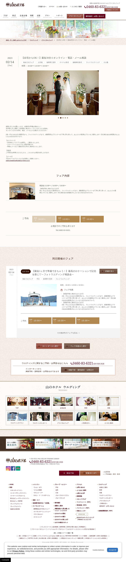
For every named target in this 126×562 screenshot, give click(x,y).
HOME (12, 484)
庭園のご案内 (59, 506)
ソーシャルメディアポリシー (56, 529)
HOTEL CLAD (33, 538)
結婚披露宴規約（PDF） (106, 511)
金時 (57, 490)
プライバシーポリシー (39, 529)
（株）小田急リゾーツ (25, 536)
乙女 (57, 492)
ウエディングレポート (106, 498)
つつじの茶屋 (38, 490)
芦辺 (57, 487)
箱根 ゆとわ (60, 536)
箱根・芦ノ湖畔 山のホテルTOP (16, 40)
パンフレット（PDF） (83, 508)
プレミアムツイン (15, 506)
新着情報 (79, 496)
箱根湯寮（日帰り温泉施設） (99, 536)
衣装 (100, 492)
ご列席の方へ (103, 503)
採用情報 (62, 527)
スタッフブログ (81, 499)
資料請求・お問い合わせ (106, 506)
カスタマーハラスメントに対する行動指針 (81, 529)
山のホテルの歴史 (60, 513)
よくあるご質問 (81, 490)
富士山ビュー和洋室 (16, 501)
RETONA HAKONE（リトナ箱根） (76, 536)
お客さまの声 (81, 493)
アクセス (79, 484)
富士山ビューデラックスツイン (19, 498)
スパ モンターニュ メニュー (42, 511)
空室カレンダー (81, 511)
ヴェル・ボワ (38, 487)
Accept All (112, 550)
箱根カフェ (23, 538)
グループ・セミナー (61, 484)
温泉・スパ (36, 500)
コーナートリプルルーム (17, 495)
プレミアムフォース (16, 504)
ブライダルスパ (38, 514)
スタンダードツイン (16, 490)
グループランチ (60, 498)
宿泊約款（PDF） (82, 505)
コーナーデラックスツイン (18, 493)
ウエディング (34, 40)
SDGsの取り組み (72, 527)
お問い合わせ (81, 487)
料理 (100, 490)
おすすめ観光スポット (61, 522)
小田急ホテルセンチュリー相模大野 (72, 538)
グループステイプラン (62, 495)
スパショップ (38, 517)
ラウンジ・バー (38, 492)
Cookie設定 (5, 560)
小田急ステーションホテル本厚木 (95, 538)
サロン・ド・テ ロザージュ (42, 495)
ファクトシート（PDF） (84, 502)
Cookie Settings (98, 550)
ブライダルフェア (47, 40)
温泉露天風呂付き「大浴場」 (41, 503)
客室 (11, 487)
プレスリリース (46, 527)
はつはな (52, 536)
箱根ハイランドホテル (40, 536)
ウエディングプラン (105, 495)
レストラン (36, 484)
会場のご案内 (103, 487)
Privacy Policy (18, 551)
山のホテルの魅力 (60, 516)
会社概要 (55, 527)
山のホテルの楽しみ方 (61, 519)
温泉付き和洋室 (15, 509)
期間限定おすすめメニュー (42, 509)
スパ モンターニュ (38, 506)
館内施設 (57, 503)
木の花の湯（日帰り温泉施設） (49, 538)
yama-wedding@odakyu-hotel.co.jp (18, 160)
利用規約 (82, 527)
